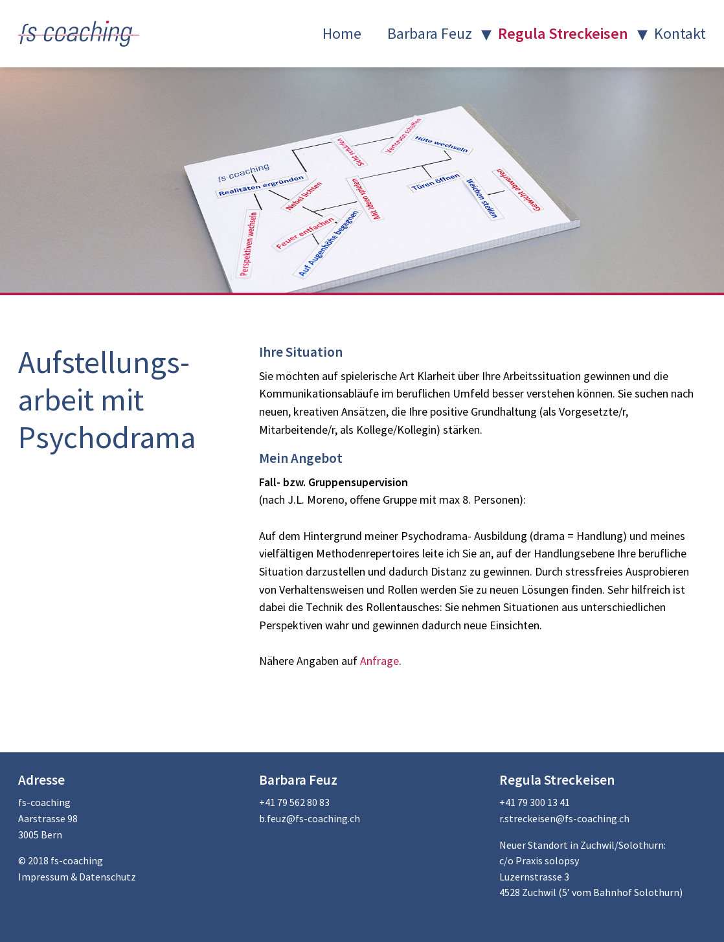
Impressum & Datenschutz (77, 876)
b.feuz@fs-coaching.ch (309, 818)
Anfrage (378, 660)
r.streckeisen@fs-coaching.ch (564, 818)
